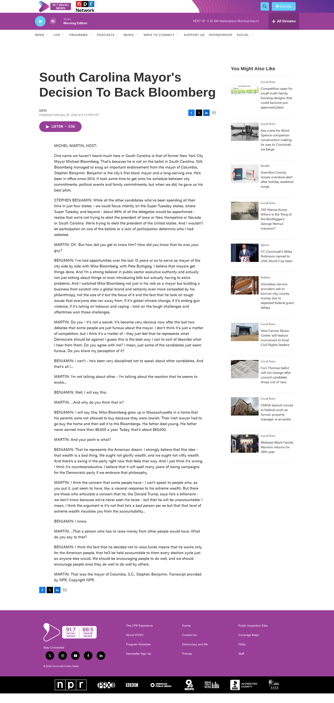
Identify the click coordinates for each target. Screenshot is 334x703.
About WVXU (134, 644)
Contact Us (189, 644)
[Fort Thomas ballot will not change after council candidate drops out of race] (245, 379)
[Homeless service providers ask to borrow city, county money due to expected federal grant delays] (245, 295)
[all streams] (284, 30)
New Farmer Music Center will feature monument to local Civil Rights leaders (275, 347)
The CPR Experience (139, 635)
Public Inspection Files (253, 635)
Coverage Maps (248, 644)
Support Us (194, 44)
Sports (265, 254)
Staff (241, 663)
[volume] (53, 31)
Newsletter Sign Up (138, 663)
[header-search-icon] (266, 11)
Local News (268, 91)
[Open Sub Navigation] (47, 44)
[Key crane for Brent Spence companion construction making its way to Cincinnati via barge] (245, 141)
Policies (187, 663)
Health (265, 175)
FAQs (242, 654)
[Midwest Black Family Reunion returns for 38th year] (245, 453)
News (39, 44)
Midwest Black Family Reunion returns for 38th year (277, 456)
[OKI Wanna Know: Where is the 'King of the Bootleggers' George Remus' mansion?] (245, 220)
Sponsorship (221, 44)
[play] (40, 31)
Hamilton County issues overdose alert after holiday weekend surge (277, 188)
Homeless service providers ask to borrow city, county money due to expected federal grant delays (277, 305)
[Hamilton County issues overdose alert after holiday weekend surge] (245, 183)
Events (186, 635)
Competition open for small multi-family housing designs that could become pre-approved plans (277, 107)
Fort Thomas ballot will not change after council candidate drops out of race (276, 384)
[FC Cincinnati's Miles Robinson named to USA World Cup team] (245, 262)
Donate (288, 11)
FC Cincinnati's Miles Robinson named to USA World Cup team (277, 266)
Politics (266, 287)
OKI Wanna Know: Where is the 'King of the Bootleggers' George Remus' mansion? (276, 228)
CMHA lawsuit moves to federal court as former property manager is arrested (277, 421)
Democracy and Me (195, 654)
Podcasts (106, 44)
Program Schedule (138, 654)
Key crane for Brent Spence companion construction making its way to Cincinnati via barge (276, 149)
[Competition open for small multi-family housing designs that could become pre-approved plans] (245, 99)
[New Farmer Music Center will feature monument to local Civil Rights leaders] (245, 341)
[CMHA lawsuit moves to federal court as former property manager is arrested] (245, 416)
